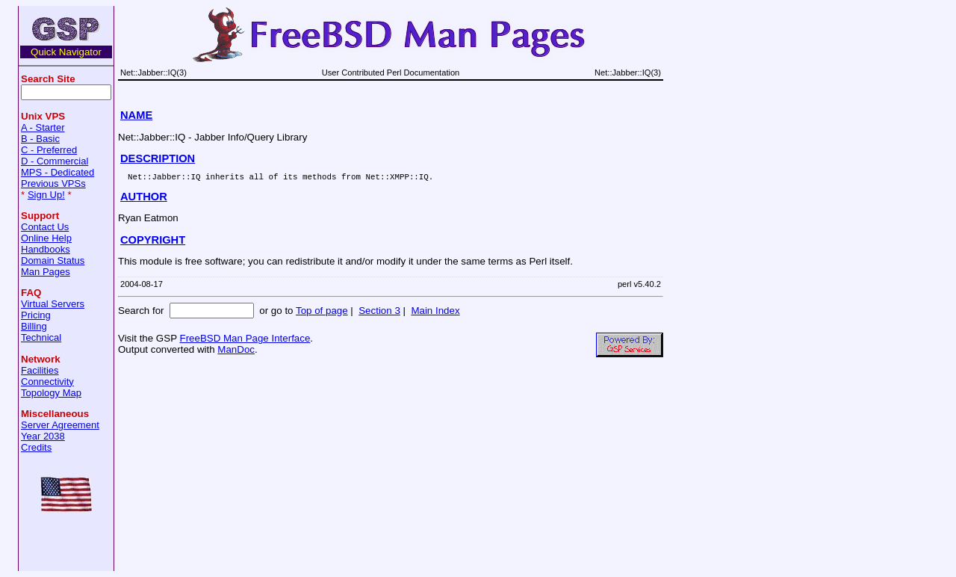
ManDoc (236, 351)
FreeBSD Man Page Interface (244, 340)
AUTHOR (143, 199)
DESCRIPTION (157, 158)
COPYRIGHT (152, 242)
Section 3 (379, 312)
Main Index (435, 312)
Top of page (322, 312)
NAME (136, 115)
